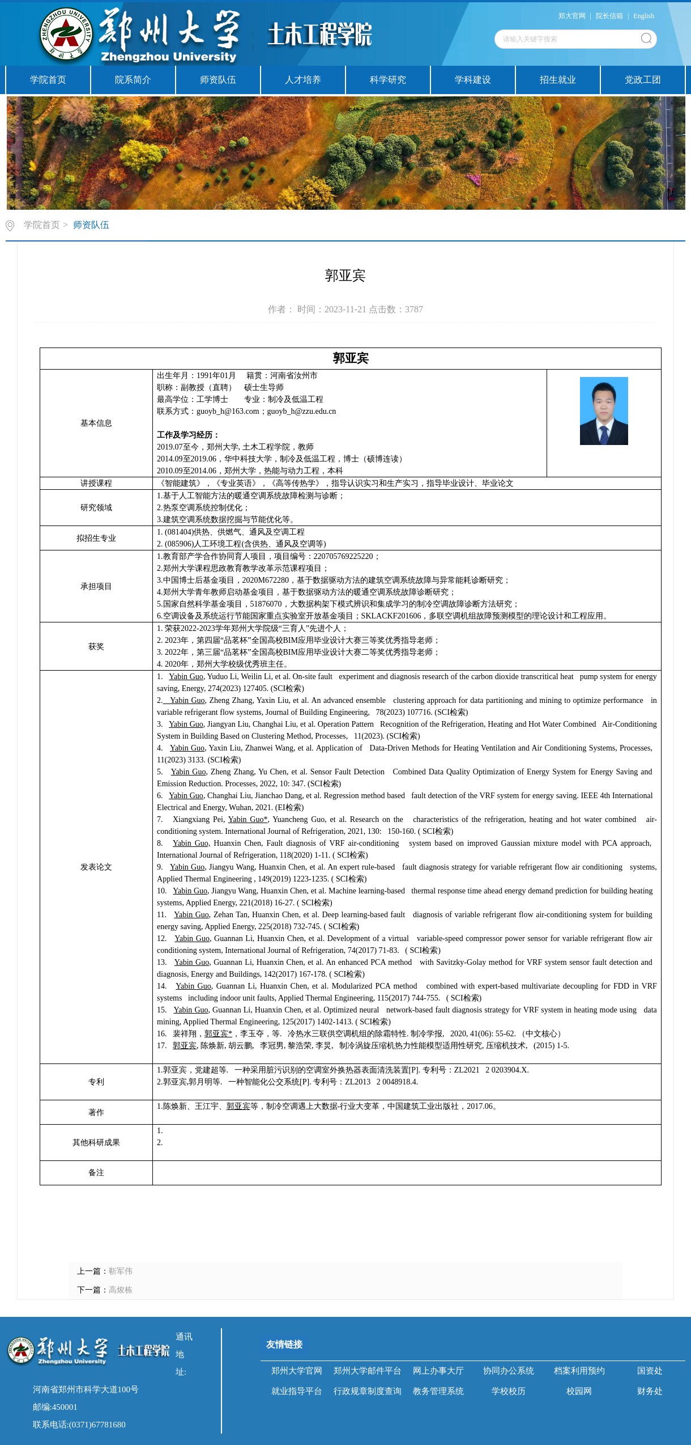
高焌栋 (121, 1290)
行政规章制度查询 (368, 1391)
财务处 (650, 1391)
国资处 (650, 1370)
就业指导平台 (296, 1391)
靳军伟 (121, 1271)
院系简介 (133, 79)
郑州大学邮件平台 (368, 1370)
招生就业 (558, 79)
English (643, 16)
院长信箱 (609, 16)
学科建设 (473, 79)
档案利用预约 (579, 1370)
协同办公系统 (508, 1370)
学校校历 (509, 1391)
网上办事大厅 (438, 1370)
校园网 (579, 1391)
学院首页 (48, 79)
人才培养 (303, 79)
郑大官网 (572, 16)
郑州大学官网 (296, 1370)
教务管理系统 (438, 1391)
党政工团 (643, 79)
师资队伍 (218, 79)
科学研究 (388, 79)
